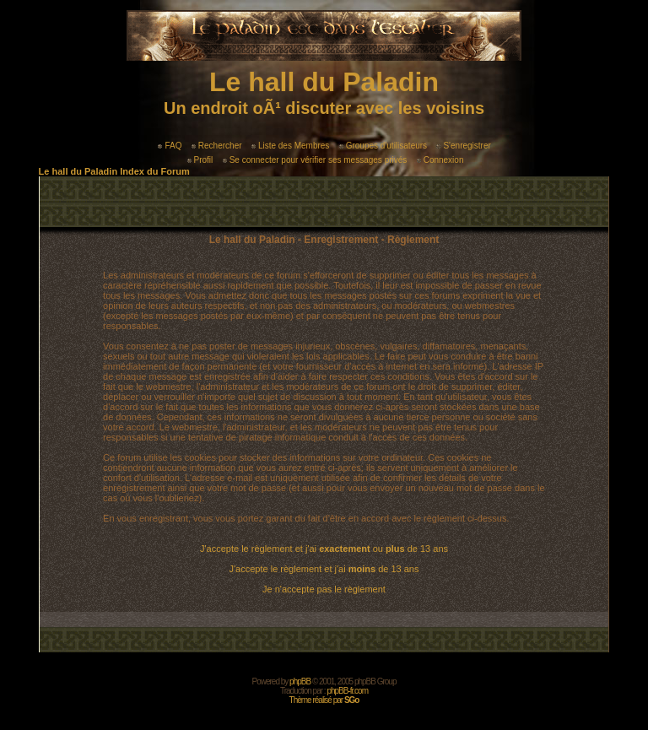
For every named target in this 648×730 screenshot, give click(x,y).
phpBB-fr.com (347, 690)
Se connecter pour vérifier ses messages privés (315, 160)
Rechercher (217, 145)
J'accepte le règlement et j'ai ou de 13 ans (324, 548)
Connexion (440, 160)
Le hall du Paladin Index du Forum (114, 171)
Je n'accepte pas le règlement (324, 589)
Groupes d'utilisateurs (383, 145)
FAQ (169, 145)
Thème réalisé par (324, 700)
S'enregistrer (463, 145)
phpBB (299, 681)
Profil (200, 160)
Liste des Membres (290, 145)
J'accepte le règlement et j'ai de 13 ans (324, 569)
